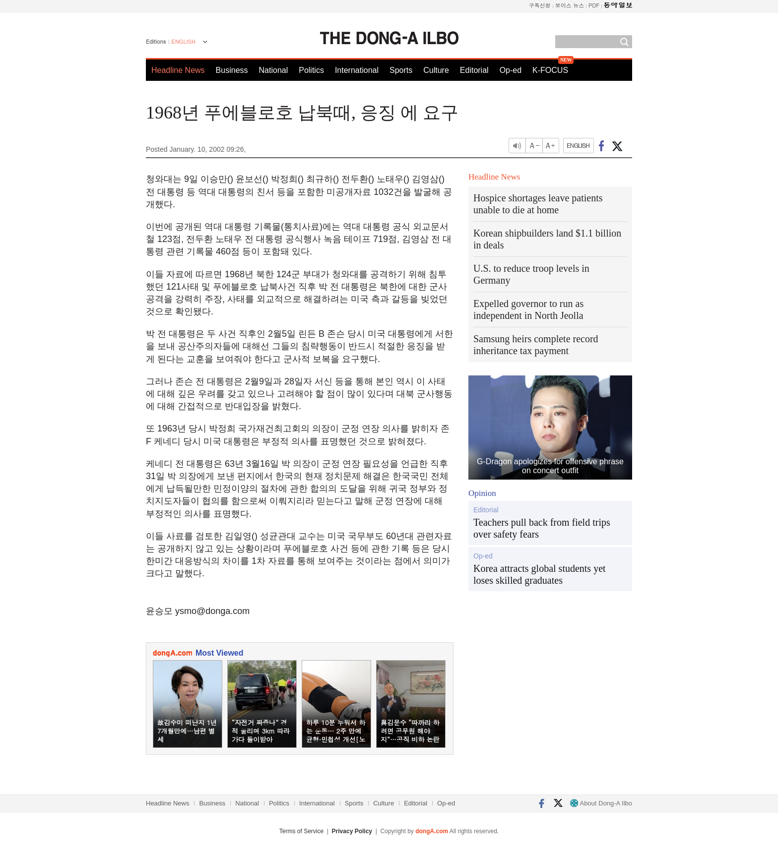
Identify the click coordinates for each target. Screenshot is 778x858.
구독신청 (540, 5)
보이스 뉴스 (569, 5)
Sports (400, 70)
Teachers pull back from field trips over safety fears (541, 528)
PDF (593, 5)
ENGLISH (183, 42)
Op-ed (510, 70)
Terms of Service (301, 831)
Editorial (474, 70)
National (273, 70)
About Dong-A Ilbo (601, 803)
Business (232, 70)
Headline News (178, 70)
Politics (311, 70)
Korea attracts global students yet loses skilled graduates (539, 574)
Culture (436, 70)
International (357, 70)
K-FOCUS (550, 70)
